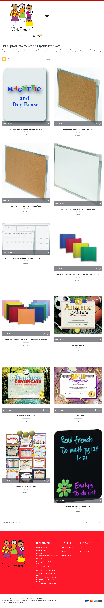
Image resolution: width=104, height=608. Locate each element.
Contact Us (83, 547)
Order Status (66, 555)
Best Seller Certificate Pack (26, 487)
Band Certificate (78, 416)
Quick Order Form (68, 547)
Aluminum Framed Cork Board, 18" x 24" (78, 130)
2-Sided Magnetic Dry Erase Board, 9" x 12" (26, 129)
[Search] (24, 36)
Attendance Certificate (26, 416)
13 (95, 522)
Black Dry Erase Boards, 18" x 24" (78, 506)
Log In (64, 551)
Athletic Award (78, 345)
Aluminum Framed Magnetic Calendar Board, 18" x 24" (26, 258)
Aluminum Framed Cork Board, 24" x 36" (26, 206)
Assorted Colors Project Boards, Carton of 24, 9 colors (26, 340)
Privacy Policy (84, 551)
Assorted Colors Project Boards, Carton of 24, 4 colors (78, 275)
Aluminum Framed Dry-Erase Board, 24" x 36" (78, 209)
